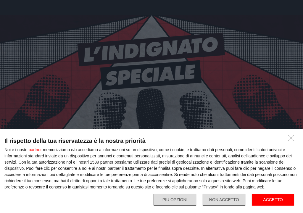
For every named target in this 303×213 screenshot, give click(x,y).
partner (35, 150)
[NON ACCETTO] (292, 139)
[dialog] (151, 171)
